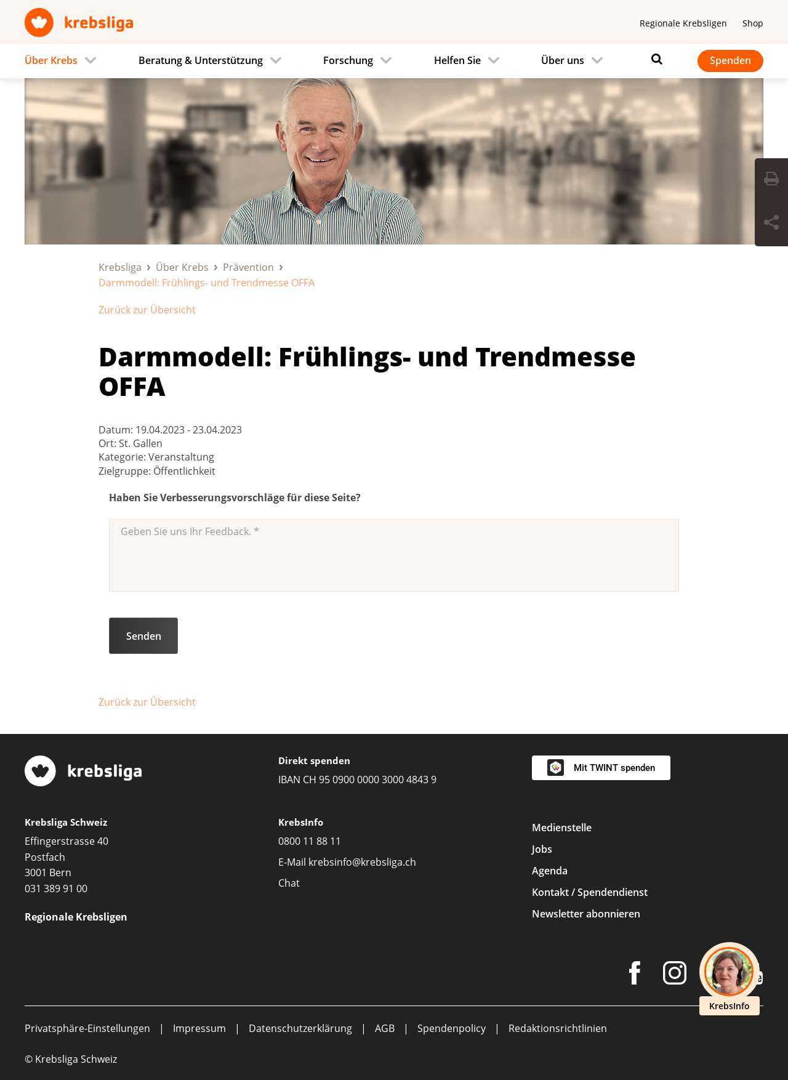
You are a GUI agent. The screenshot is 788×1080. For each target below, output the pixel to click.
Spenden (730, 60)
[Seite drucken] (771, 180)
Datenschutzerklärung (300, 1028)
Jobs (542, 849)
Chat (289, 883)
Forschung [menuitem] (348, 60)
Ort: (108, 443)
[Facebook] (634, 975)
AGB (385, 1028)
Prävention (248, 267)
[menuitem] (64, 61)
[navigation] (394, 61)
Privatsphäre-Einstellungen (87, 1028)
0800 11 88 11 (309, 841)
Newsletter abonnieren (586, 914)
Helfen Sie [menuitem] (457, 60)
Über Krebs (182, 267)
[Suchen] (653, 59)
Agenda (550, 870)
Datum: (116, 430)
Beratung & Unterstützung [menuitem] (201, 60)
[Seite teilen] (771, 224)
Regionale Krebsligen (683, 23)
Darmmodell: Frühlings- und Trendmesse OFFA (367, 371)
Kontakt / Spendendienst (590, 892)
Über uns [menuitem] (562, 60)
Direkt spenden (314, 760)
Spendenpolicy (451, 1028)
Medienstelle (562, 827)
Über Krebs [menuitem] (51, 60)
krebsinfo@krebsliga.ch (362, 862)
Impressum (199, 1028)
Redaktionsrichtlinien (558, 1028)
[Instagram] (674, 975)
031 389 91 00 (56, 888)
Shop (752, 23)
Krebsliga (120, 267)
